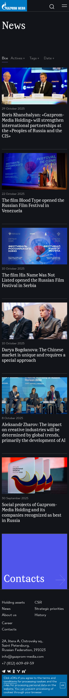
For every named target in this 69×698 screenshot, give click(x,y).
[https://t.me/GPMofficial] (4, 671)
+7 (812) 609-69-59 (18, 663)
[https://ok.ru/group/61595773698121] (14, 671)
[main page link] (13, 6)
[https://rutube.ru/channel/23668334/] (24, 671)
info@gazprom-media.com (23, 657)
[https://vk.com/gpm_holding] (9, 671)
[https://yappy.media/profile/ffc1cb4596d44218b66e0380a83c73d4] (18, 671)
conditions (10, 681)
